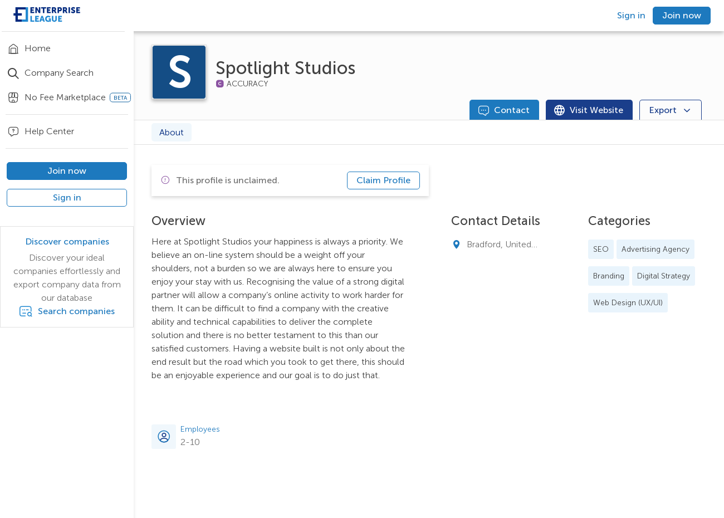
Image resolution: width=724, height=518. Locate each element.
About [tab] (171, 132)
